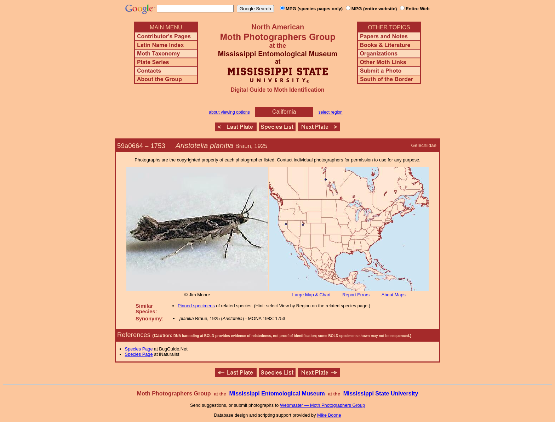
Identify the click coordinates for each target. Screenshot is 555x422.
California (284, 112)
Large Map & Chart (311, 294)
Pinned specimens (196, 305)
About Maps (394, 294)
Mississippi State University (380, 393)
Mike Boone (329, 415)
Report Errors (356, 294)
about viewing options (229, 112)
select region (331, 112)
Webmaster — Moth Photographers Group (322, 405)
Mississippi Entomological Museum (277, 393)
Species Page (139, 349)
